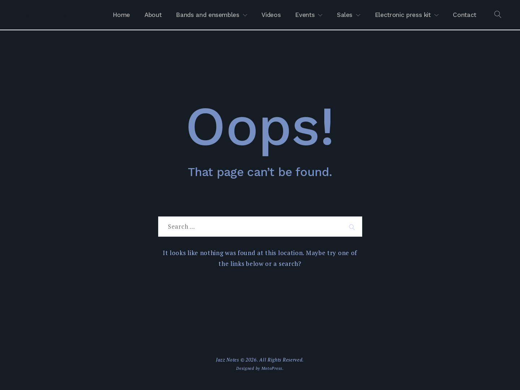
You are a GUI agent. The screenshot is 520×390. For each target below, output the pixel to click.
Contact (464, 14)
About (152, 14)
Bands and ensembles (207, 14)
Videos (271, 14)
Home (121, 14)
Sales (344, 14)
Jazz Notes (40, 14)
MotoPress (271, 368)
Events (305, 14)
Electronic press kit (403, 14)
